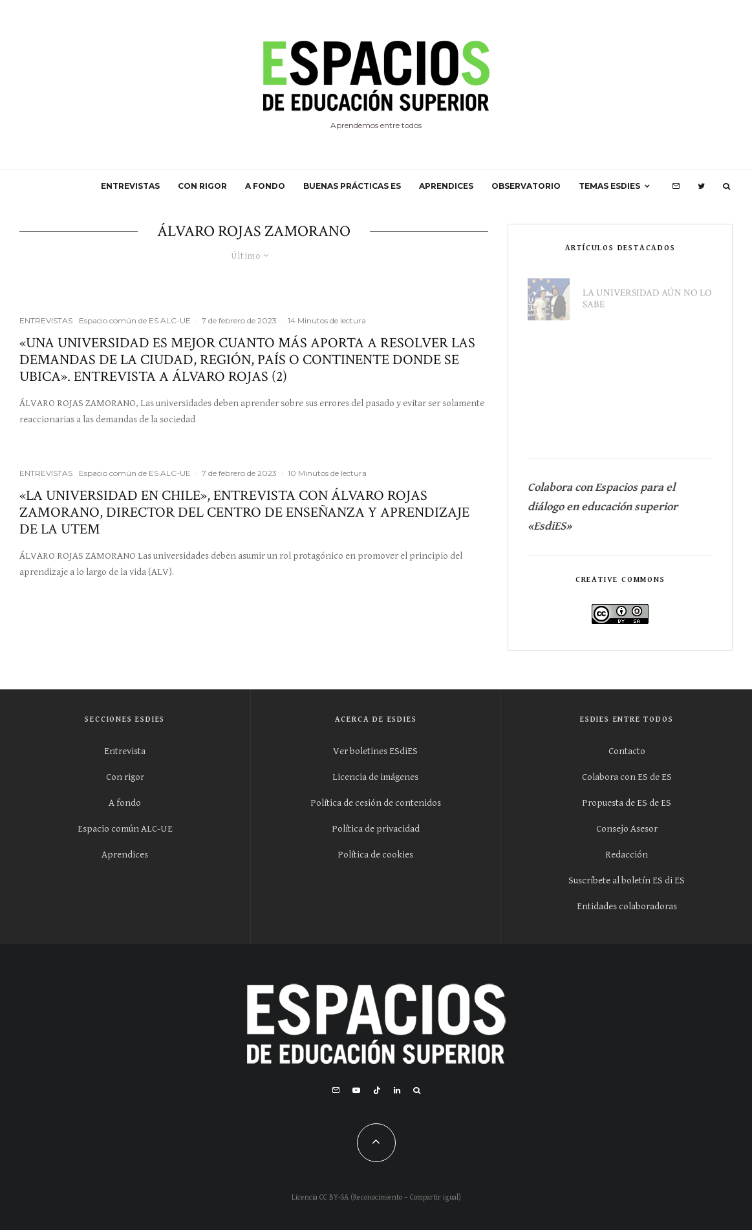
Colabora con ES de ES (627, 776)
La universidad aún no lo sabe (647, 293)
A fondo (125, 802)
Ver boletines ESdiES (375, 751)
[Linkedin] (397, 1090)
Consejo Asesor (627, 828)
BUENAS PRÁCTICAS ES (352, 186)
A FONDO (265, 186)
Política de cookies (375, 854)
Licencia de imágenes (375, 776)
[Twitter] (701, 186)
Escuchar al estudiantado (619, 417)
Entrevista (124, 751)
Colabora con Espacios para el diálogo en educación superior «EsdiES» (604, 506)
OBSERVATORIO (526, 186)
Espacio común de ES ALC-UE (135, 320)
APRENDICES (446, 186)
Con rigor (125, 776)
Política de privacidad (376, 828)
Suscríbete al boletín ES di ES (626, 880)
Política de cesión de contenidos (375, 802)
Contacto (626, 751)
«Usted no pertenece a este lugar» (639, 355)
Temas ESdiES (609, 186)
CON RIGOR (202, 186)
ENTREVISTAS (130, 186)
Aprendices (125, 854)
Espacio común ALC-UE (125, 828)
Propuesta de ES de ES (626, 802)
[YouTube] (356, 1090)
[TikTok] (377, 1090)
